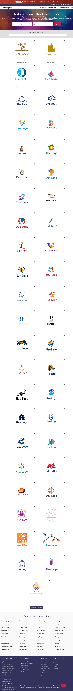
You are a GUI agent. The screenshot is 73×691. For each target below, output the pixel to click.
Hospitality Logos (41, 624)
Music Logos (58, 621)
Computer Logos (5, 649)
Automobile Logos (5, 630)
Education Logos (23, 627)
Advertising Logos (5, 621)
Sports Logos (58, 646)
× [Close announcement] (71, 2)
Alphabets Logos (5, 627)
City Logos (49, 35)
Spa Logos (57, 643)
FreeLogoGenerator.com (30, 1)
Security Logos (58, 636)
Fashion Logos (22, 633)
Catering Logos (4, 636)
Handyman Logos (41, 621)
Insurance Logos (41, 630)
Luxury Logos (38, 35)
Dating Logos (22, 624)
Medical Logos (40, 649)
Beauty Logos (4, 633)
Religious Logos (59, 633)
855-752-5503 (59, 4)
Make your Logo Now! (36, 607)
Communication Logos (6, 646)
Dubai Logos (26, 35)
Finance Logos (22, 636)
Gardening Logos (23, 649)
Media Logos (40, 646)
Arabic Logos (15, 35)
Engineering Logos (23, 630)
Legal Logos (40, 636)
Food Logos (22, 643)
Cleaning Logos (4, 640)
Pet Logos (57, 624)
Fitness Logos (22, 640)
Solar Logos (58, 640)
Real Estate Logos (59, 630)
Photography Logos (60, 627)
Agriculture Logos (5, 624)
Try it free (54, 2)
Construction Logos (24, 621)
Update (57, 24)
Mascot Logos (40, 643)
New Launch (19, 1)
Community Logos (5, 643)
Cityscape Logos (60, 35)
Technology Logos (59, 649)
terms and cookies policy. (8, 689)
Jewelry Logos (40, 633)
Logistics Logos (40, 640)
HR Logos (39, 627)
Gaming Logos (22, 646)
